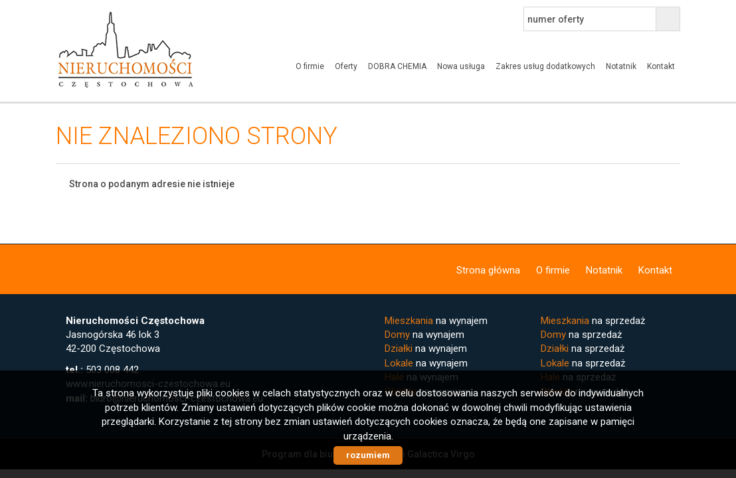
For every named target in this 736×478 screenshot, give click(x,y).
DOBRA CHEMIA (397, 66)
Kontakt (661, 66)
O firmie (310, 66)
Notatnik (621, 66)
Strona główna (488, 270)
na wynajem (436, 321)
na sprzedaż (593, 321)
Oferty (346, 66)
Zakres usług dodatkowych (545, 66)
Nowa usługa (461, 66)
